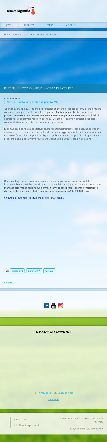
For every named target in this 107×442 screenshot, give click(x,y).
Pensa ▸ (51, 26)
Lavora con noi (65, 394)
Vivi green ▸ (72, 26)
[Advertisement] (53, 63)
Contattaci (53, 400)
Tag (6, 272)
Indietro (8, 283)
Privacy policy (45, 394)
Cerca (99, 8)
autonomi (17, 272)
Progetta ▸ (30, 26)
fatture (49, 272)
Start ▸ (9, 26)
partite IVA (34, 272)
